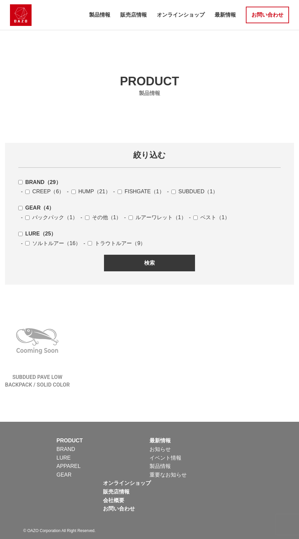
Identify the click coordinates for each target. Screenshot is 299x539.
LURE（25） (37, 233)
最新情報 (225, 15)
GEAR (63, 475)
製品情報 (99, 15)
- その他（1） (99, 217)
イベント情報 (165, 458)
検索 (149, 263)
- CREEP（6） (41, 191)
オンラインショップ (181, 15)
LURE (63, 458)
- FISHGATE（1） (137, 191)
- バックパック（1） (48, 217)
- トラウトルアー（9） (113, 243)
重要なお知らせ (168, 475)
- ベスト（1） (208, 217)
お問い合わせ (267, 15)
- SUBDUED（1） (191, 191)
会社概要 (113, 500)
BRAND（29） (39, 182)
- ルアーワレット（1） (153, 217)
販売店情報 (133, 15)
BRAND (65, 449)
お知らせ (160, 449)
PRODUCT (69, 440)
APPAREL (68, 466)
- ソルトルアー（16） (49, 243)
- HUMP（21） (87, 191)
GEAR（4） (36, 208)
